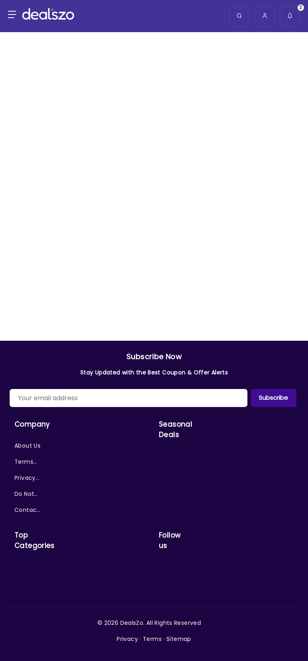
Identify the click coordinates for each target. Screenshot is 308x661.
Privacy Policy (25, 480)
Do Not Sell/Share (27, 496)
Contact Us (26, 512)
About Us (27, 446)
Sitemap (178, 639)
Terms (152, 639)
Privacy (127, 639)
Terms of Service (25, 464)
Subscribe (273, 397)
